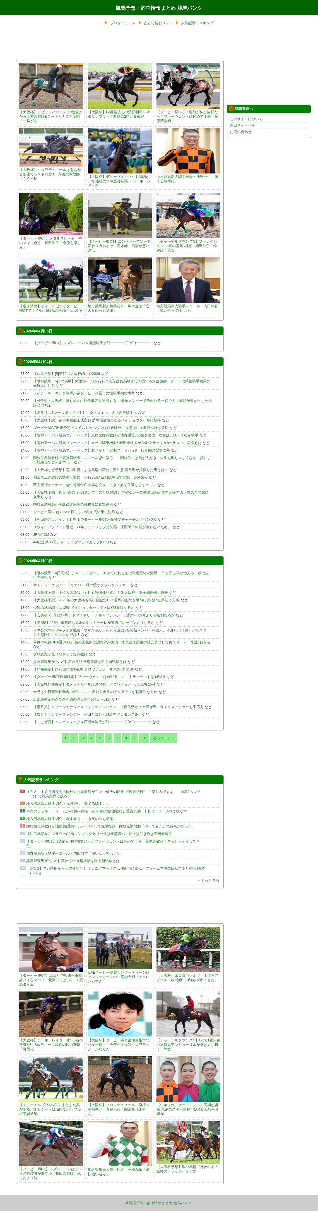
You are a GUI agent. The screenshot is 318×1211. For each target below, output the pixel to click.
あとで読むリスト (158, 23)
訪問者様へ (241, 108)
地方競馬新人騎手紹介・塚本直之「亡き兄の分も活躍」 (120, 306)
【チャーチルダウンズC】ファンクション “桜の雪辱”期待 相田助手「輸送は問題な (188, 243)
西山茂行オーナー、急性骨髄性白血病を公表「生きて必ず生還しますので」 (94, 485)
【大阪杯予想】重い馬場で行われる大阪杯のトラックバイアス (188, 1166)
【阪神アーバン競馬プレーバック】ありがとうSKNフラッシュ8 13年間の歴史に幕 (101, 450)
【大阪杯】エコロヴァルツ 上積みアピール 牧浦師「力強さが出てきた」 (188, 975)
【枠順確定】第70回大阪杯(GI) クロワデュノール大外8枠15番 (83, 669)
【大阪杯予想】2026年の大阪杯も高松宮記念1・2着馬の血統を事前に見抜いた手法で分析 (106, 600)
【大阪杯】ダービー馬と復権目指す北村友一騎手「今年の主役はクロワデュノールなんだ (120, 1042)
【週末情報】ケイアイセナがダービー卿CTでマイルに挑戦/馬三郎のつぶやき (51, 306)
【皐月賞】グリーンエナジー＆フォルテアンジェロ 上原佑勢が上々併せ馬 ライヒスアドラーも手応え (118, 707)
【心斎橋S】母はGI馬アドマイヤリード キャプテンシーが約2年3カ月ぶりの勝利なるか (104, 615)
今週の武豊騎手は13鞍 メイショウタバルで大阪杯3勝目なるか (83, 607)
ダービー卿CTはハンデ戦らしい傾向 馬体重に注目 (74, 512)
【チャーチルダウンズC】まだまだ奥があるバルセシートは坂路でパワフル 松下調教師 (52, 1107)
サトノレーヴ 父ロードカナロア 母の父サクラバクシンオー (81, 585)
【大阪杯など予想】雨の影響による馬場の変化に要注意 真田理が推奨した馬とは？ (100, 470)
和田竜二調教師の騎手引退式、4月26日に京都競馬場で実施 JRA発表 (90, 477)
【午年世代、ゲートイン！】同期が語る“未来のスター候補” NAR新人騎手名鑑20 (188, 1107)
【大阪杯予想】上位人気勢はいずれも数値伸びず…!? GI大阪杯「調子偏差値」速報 (100, 592)
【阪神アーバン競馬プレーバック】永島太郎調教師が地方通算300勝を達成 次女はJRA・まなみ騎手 (115, 435)
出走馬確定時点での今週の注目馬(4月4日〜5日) (71, 699)
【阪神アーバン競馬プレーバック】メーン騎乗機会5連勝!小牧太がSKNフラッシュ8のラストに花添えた (117, 443)
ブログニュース (123, 23)
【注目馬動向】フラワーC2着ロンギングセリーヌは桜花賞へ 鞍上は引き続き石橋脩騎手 (99, 834)
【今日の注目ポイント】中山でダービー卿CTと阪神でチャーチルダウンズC (95, 519)
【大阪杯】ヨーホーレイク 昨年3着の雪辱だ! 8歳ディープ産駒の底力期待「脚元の (51, 1042)
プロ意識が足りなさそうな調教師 (60, 654)
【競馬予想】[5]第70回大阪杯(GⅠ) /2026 (66, 373)
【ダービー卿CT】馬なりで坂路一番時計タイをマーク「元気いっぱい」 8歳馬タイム (51, 977)
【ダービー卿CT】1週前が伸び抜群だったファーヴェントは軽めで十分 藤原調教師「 (188, 114)
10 (144, 738)
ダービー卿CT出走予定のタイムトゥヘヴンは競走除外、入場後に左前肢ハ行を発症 (100, 428)
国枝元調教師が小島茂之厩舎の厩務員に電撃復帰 (73, 504)
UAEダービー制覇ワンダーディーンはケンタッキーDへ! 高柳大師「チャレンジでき (120, 974)
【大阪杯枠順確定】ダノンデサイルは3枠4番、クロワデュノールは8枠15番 (94, 684)
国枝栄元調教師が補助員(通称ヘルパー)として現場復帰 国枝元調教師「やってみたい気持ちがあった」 (111, 826)
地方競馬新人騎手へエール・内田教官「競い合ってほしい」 (188, 306)
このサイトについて (246, 119)
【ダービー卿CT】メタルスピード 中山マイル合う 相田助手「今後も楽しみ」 (51, 240)
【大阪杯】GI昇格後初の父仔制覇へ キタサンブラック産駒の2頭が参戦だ (120, 112)
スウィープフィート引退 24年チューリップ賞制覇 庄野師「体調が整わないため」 (102, 527)
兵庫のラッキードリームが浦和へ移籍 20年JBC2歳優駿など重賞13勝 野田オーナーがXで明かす (106, 811)
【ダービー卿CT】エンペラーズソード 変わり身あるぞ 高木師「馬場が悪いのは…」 (121, 243)
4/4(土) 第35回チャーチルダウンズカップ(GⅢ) (71, 542)
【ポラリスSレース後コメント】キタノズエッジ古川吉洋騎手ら (85, 413)
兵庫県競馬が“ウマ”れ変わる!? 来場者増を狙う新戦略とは (80, 662)
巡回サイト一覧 (242, 125)
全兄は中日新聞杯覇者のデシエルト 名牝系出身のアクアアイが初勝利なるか (95, 692)
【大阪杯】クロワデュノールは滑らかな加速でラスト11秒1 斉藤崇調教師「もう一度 (51, 172)
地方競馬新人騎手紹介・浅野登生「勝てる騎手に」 (188, 176)
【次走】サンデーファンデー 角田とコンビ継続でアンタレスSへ (87, 714)
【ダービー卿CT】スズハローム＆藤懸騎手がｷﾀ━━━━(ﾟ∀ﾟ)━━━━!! (93, 343)
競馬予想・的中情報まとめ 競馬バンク (158, 8)
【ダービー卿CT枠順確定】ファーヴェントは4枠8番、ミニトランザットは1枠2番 (99, 677)
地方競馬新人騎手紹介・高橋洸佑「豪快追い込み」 (120, 1169)
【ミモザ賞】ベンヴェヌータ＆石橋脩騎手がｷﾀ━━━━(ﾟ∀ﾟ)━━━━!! (92, 722)
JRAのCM (41, 534)
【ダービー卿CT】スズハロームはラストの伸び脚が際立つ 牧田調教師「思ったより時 (51, 1171)
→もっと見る (208, 880)
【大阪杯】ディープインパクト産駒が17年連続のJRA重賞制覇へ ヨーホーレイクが (120, 179)
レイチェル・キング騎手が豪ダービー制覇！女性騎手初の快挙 (84, 393)
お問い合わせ (241, 132)
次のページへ (163, 738)
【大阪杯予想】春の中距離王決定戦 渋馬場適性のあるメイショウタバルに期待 (97, 420)
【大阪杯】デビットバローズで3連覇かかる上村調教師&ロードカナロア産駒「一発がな (51, 114)
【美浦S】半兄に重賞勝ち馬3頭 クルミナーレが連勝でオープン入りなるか (94, 623)
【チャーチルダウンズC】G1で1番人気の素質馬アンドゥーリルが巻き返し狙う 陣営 (188, 1042)
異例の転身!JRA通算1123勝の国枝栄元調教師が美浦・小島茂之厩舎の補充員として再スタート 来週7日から (122, 642)
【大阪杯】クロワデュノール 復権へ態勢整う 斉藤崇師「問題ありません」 (120, 1107)
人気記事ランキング (197, 23)
